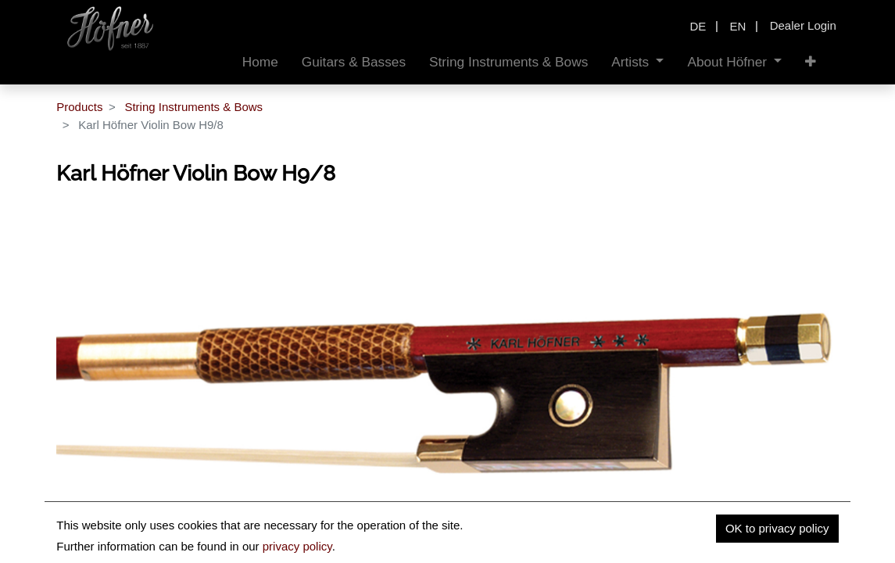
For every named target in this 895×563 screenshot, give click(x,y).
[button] (810, 62)
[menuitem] (260, 62)
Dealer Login (803, 25)
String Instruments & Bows (193, 106)
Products (79, 106)
